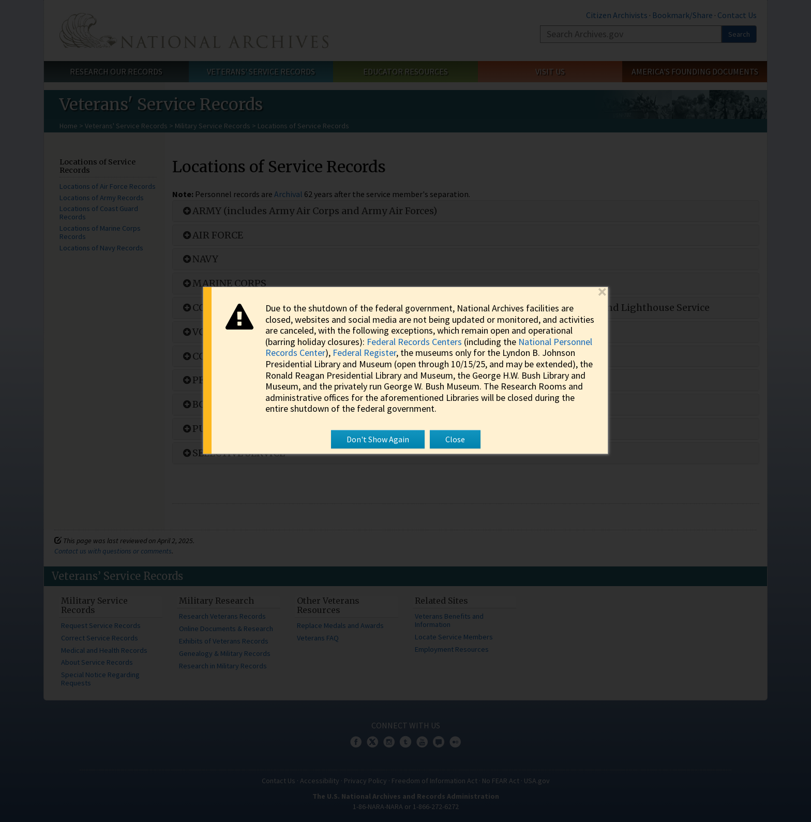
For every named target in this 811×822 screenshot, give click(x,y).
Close (455, 439)
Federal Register (364, 353)
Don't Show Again (378, 439)
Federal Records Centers (414, 342)
